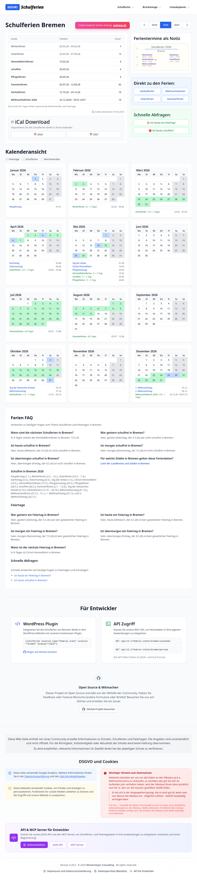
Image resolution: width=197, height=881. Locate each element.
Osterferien (147, 99)
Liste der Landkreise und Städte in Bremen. (125, 463)
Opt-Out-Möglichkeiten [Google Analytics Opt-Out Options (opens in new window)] (72, 776)
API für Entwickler (142, 871)
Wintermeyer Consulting (100, 865)
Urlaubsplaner (180, 7)
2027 (177, 24)
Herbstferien (147, 91)
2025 (154, 24)
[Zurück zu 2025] (144, 25)
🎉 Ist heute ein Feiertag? (161, 122)
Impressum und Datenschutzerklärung (67, 871)
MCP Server (77, 844)
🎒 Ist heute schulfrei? (161, 130)
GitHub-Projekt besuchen (98, 709)
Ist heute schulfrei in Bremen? (30, 580)
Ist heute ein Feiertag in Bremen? (32, 575)
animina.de (119, 25)
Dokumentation (34, 844)
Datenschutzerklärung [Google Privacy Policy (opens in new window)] (37, 776)
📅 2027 (93, 134)
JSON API (58, 844)
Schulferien (125, 7)
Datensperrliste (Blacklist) (110, 871)
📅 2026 (38, 134)
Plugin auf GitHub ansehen (40, 651)
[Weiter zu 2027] (187, 25)
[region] (66, 71)
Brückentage (152, 7)
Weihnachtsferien (175, 91)
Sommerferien (175, 99)
